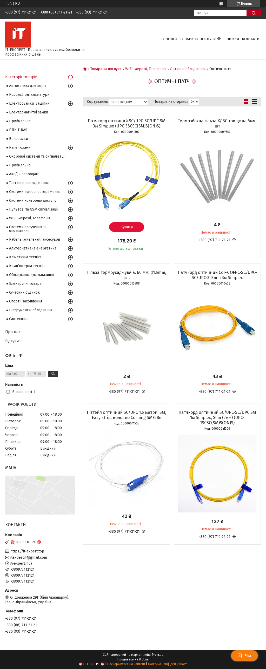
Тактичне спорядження (29, 183)
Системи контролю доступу (32, 200)
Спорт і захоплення (25, 301)
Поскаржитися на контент (126, 664)
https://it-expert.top (27, 551)
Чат (244, 655)
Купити (127, 227)
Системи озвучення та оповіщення (27, 229)
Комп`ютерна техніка (27, 266)
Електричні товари (25, 283)
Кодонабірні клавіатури (29, 94)
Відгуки (12, 341)
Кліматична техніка (25, 257)
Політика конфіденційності (168, 664)
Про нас (13, 331)
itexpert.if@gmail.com (28, 557)
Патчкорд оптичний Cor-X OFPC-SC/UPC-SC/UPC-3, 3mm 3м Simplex (217, 275)
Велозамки (18, 139)
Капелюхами (19, 147)
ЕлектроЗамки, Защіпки (29, 103)
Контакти (251, 39)
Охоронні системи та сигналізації (37, 156)
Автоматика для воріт (27, 86)
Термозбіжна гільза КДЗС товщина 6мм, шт (217, 123)
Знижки (232, 39)
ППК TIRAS (18, 130)
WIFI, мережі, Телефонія (145, 69)
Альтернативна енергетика (32, 248)
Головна (169, 39)
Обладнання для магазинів (31, 275)
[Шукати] (254, 13)
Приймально (20, 121)
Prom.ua (157, 655)
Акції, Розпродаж (24, 174)
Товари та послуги (198, 39)
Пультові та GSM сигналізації (33, 209)
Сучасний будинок (24, 292)
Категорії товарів (21, 77)
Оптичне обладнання (187, 69)
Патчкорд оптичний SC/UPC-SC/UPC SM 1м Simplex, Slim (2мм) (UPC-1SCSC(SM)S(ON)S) (217, 417)
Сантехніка (18, 319)
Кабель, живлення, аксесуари (34, 239)
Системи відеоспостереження (35, 192)
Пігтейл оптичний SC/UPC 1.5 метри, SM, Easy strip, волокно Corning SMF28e (126, 415)
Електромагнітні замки (28, 112)
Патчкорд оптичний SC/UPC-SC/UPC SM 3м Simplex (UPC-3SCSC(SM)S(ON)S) (126, 123)
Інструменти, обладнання (30, 310)
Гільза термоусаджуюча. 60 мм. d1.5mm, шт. (126, 275)
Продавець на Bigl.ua (133, 659)
